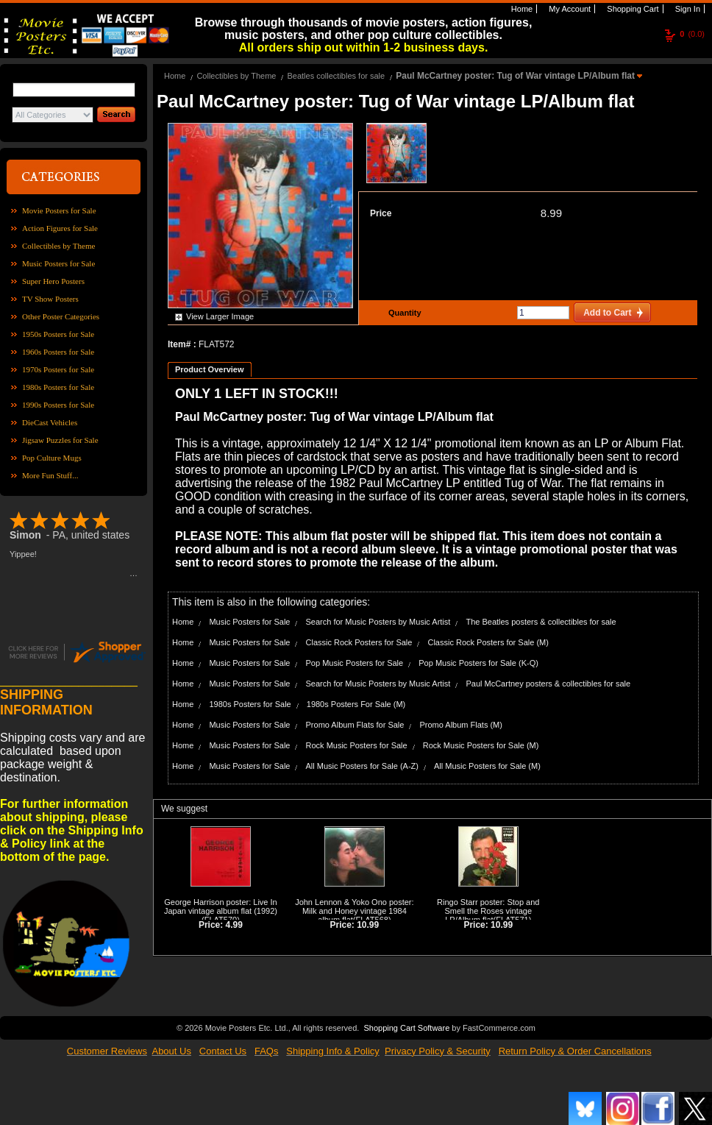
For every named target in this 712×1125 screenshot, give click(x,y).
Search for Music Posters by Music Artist (378, 621)
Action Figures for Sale (60, 228)
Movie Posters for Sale (59, 210)
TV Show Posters (50, 298)
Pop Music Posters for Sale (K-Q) (478, 663)
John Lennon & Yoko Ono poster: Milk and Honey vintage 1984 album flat (354, 911)
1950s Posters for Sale (58, 334)
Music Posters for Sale (58, 263)
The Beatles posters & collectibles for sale (541, 621)
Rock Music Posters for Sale (356, 745)
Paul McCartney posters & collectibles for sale (548, 683)
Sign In (686, 8)
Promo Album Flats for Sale (355, 724)
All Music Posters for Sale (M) (487, 766)
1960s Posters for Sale (58, 351)
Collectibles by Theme (58, 245)
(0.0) (692, 33)
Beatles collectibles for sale (336, 75)
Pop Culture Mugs (52, 457)
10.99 (368, 925)
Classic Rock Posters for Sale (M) (487, 642)
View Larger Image (220, 316)
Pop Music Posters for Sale (355, 663)
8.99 (551, 213)
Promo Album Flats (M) (460, 724)
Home (521, 8)
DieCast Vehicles (49, 422)
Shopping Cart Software (406, 1026)
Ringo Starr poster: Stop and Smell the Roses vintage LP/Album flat (488, 911)
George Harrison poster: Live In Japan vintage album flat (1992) (220, 906)
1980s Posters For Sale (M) (356, 704)
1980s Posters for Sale (58, 387)
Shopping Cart (631, 8)
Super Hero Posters (53, 281)
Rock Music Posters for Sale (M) (481, 745)
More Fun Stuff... (50, 475)
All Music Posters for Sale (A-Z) (362, 766)
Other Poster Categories (60, 316)
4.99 (234, 925)
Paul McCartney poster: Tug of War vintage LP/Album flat (516, 76)
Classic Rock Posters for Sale (359, 642)
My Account (569, 8)
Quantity (403, 312)
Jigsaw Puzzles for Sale (60, 440)
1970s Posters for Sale (58, 369)
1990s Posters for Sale (58, 404)
